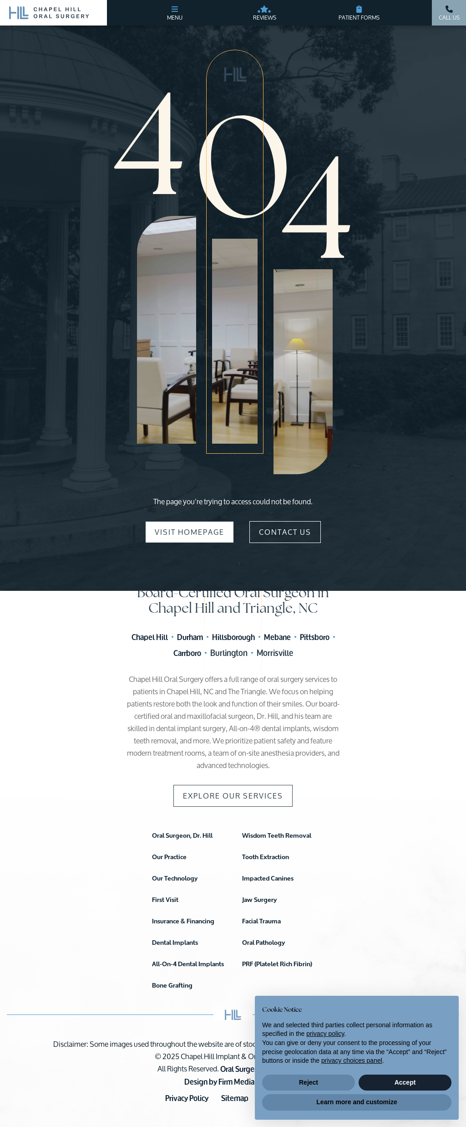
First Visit (165, 900)
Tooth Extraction (265, 857)
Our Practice (169, 857)
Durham (190, 637)
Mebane (277, 637)
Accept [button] (405, 1082)
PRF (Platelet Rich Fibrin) (277, 964)
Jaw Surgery (259, 900)
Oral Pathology (263, 942)
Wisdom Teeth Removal (276, 835)
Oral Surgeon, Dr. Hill (182, 835)
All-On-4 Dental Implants (188, 964)
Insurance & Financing (183, 921)
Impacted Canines (268, 878)
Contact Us (285, 531)
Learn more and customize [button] (356, 1102)
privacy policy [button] (325, 1033)
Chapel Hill (150, 637)
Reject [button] (308, 1082)
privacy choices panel (351, 1060)
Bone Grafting (172, 985)
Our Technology (175, 878)
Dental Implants (175, 942)
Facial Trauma (261, 921)
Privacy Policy (186, 1098)
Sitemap (234, 1098)
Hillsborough (233, 637)
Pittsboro (314, 637)
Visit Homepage (189, 531)
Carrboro (187, 653)
